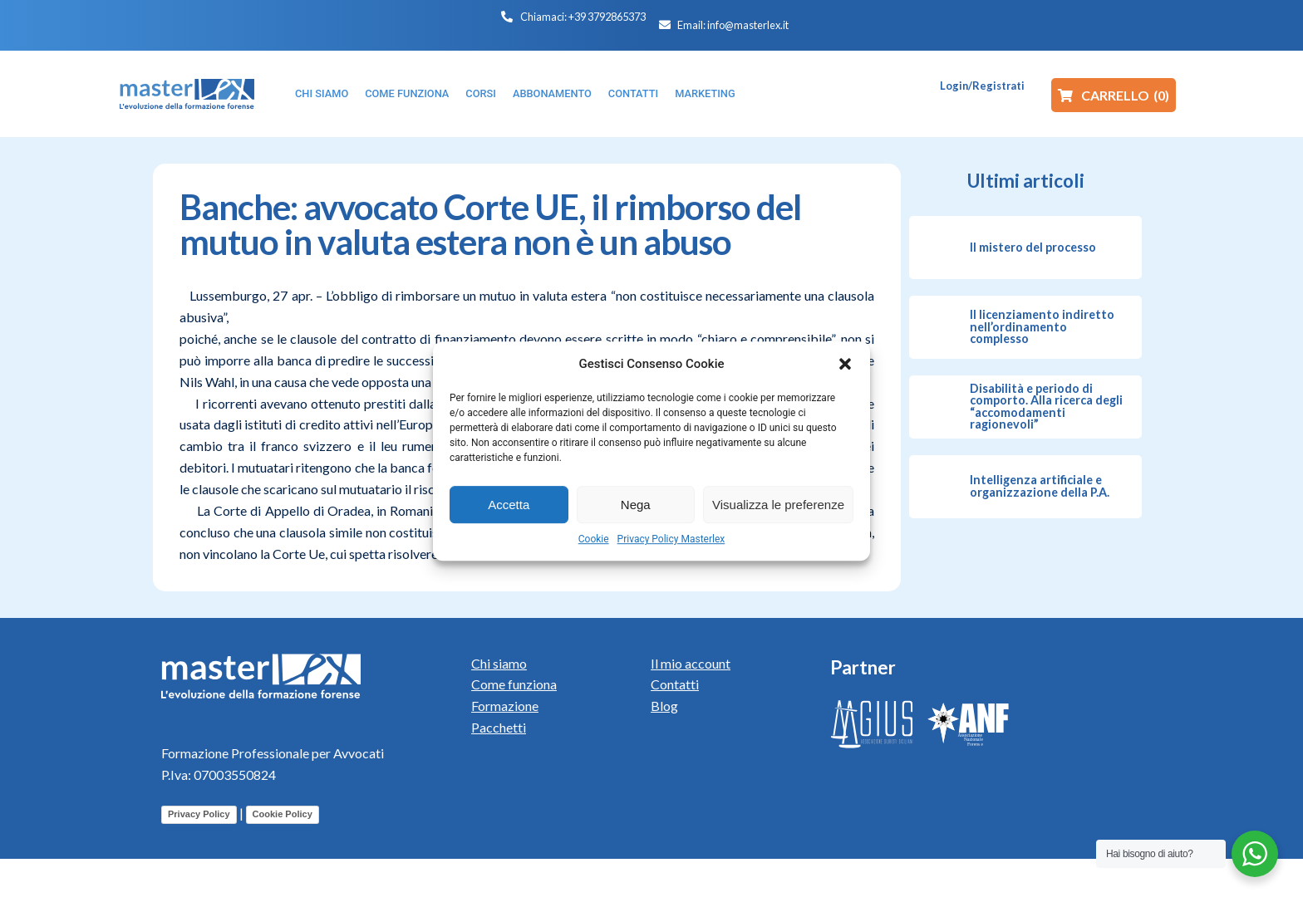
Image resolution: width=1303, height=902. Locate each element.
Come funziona (514, 684)
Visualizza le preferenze (778, 505)
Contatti (675, 684)
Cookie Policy (282, 814)
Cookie (593, 539)
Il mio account (690, 663)
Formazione (504, 705)
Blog (664, 705)
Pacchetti (498, 727)
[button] (845, 363)
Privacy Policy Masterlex (671, 539)
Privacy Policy (199, 814)
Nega (636, 505)
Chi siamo (499, 663)
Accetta (508, 505)
